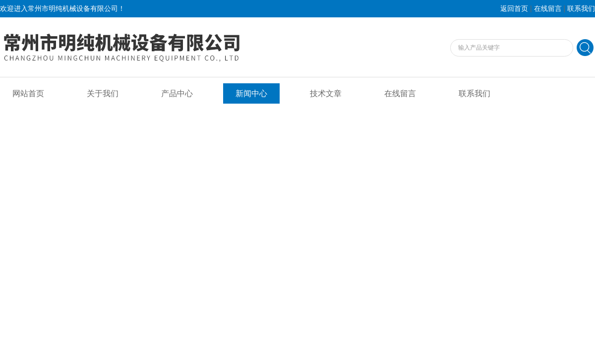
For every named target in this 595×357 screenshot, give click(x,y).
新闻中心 (251, 93)
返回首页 (514, 8)
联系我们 (581, 8)
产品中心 (177, 93)
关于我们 (103, 93)
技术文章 (326, 93)
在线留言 (548, 8)
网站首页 (28, 93)
